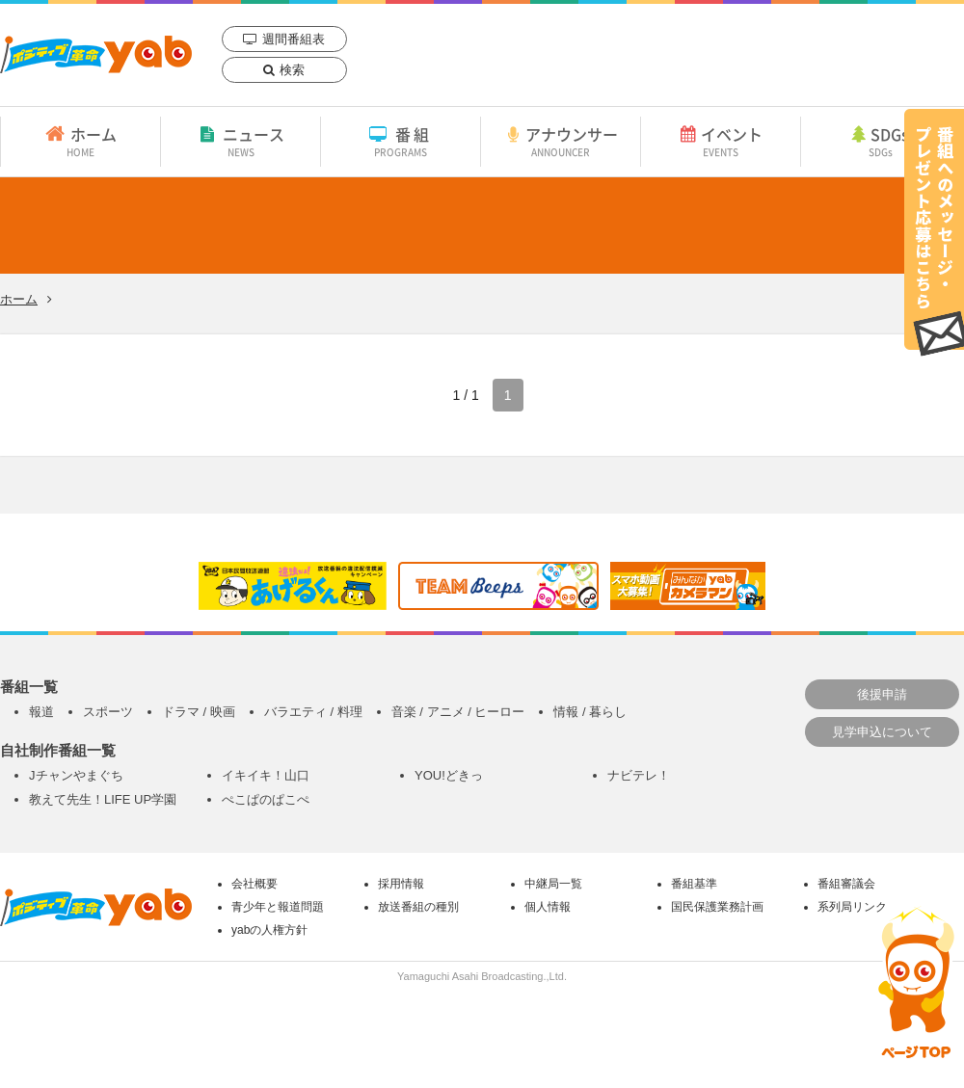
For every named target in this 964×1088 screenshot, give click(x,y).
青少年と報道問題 (277, 907)
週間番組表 (293, 39)
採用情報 (401, 883)
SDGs (880, 140)
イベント (720, 140)
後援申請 (882, 694)
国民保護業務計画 (717, 907)
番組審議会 (846, 883)
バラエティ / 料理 (313, 711)
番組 (400, 140)
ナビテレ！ (638, 775)
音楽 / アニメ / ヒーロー (458, 711)
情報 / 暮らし (590, 711)
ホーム (80, 140)
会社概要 (254, 883)
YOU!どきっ (449, 775)
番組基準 (694, 883)
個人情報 (547, 907)
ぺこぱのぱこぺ (265, 799)
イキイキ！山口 (265, 775)
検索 (292, 70)
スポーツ (108, 711)
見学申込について (882, 732)
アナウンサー (560, 140)
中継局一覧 (553, 883)
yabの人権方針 (269, 930)
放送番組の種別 (418, 907)
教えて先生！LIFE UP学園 (102, 799)
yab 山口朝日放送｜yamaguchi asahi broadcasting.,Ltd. (96, 54)
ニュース (240, 140)
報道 (41, 711)
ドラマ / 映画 (198, 711)
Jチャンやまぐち (76, 775)
